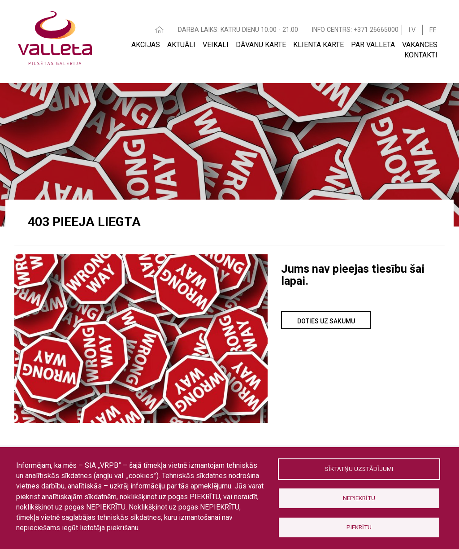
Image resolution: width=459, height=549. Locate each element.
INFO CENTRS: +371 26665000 (355, 29)
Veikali (216, 44)
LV (412, 30)
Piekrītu (359, 527)
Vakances (419, 44)
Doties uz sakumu (326, 321)
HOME (159, 29)
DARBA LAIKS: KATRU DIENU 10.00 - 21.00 (238, 29)
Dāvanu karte (261, 44)
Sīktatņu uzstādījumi (359, 468)
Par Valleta (373, 44)
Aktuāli (181, 44)
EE (433, 30)
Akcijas (145, 44)
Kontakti (420, 55)
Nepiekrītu (359, 497)
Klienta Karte (318, 44)
